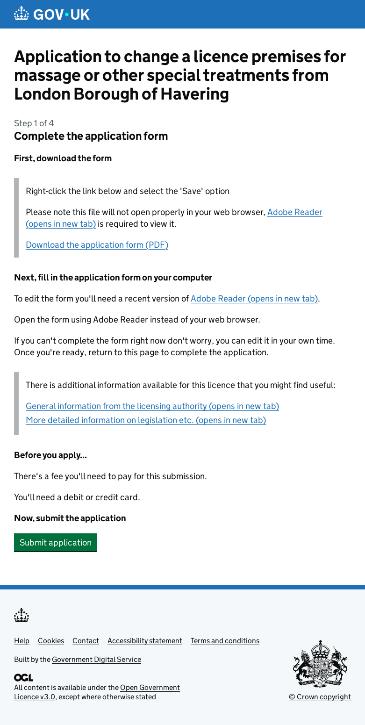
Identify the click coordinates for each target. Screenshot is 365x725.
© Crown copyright (320, 696)
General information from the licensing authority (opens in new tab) (152, 406)
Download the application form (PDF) (97, 244)
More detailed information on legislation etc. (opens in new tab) (146, 420)
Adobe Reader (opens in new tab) (254, 298)
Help (21, 640)
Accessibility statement (144, 640)
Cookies (51, 640)
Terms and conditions (225, 640)
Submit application (56, 542)
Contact (85, 640)
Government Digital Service (96, 659)
